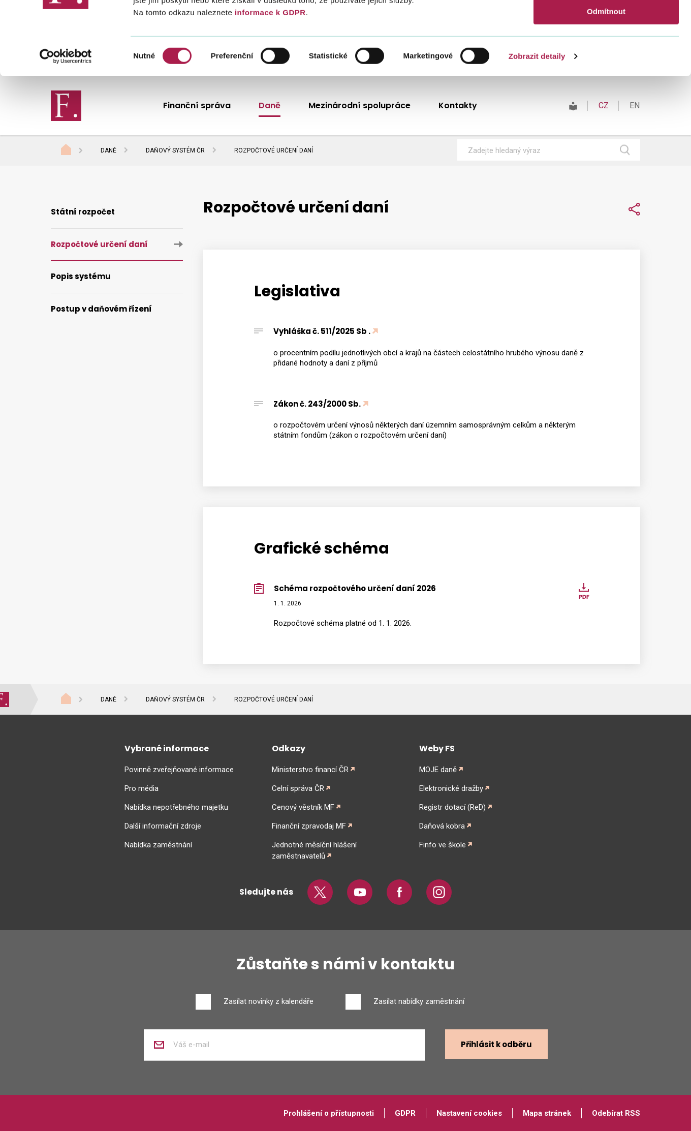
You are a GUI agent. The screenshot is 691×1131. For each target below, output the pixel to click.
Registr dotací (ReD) (452, 807)
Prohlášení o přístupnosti (329, 1113)
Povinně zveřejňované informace (179, 769)
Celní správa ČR (298, 788)
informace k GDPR (268, 85)
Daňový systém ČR (175, 150)
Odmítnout (606, 84)
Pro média (141, 788)
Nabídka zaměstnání (158, 844)
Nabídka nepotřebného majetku (176, 807)
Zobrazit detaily (537, 129)
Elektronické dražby (451, 788)
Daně (108, 150)
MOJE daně (438, 769)
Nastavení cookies (469, 1113)
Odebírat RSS (616, 1113)
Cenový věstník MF (303, 807)
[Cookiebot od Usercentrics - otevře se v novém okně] (65, 129)
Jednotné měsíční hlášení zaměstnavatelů (314, 850)
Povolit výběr (606, 55)
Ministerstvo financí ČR (310, 769)
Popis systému (81, 276)
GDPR (405, 1113)
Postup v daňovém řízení (101, 308)
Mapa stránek (547, 1113)
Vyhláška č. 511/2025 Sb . (321, 331)
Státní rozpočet (83, 211)
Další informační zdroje (162, 826)
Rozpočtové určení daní (99, 244)
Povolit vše (606, 25)
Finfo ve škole (442, 844)
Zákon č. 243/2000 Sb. (317, 404)
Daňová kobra (442, 826)
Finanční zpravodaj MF (309, 826)
